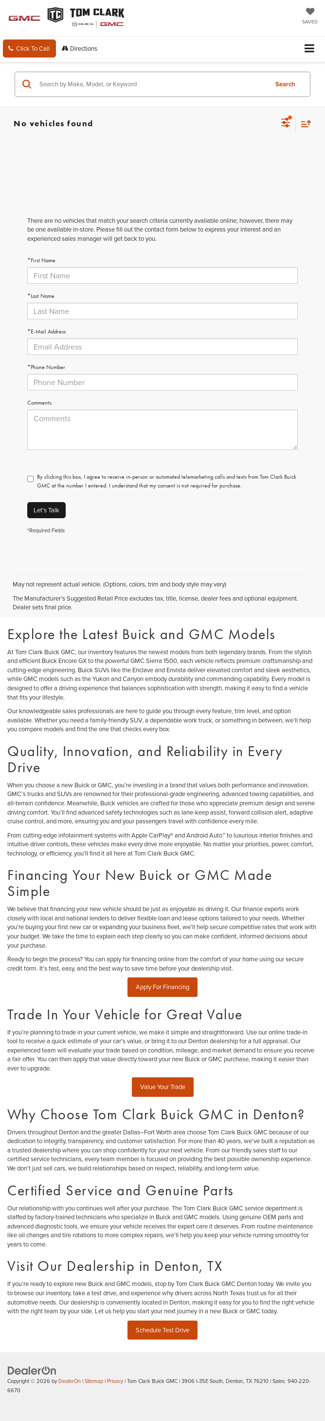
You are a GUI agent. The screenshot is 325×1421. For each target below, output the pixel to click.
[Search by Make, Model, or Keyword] (152, 84)
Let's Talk (46, 510)
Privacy (115, 1381)
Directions (79, 48)
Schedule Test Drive (162, 1329)
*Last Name (40, 295)
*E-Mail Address (46, 331)
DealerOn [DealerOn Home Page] (69, 1381)
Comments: (40, 402)
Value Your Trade (162, 1086)
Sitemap (94, 1381)
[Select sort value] (303, 123)
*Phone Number (46, 367)
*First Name (41, 260)
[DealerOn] (32, 1369)
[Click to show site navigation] (309, 49)
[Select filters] (286, 124)
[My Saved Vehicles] (310, 16)
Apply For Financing (162, 986)
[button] (29, 48)
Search (285, 84)
